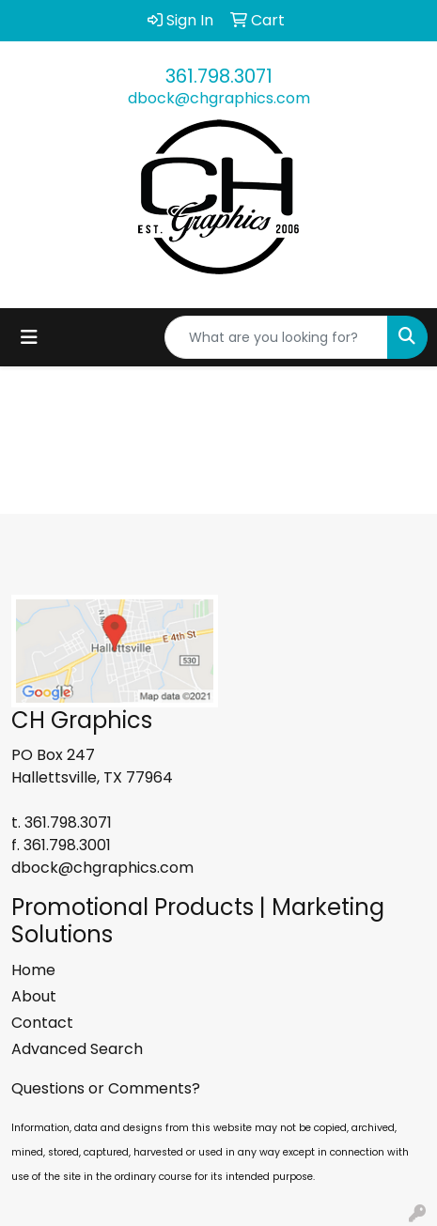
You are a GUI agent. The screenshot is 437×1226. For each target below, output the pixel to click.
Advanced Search (77, 1049)
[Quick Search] (276, 337)
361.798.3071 (219, 76)
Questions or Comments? (105, 1088)
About (33, 996)
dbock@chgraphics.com (219, 98)
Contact (42, 1022)
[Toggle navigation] (29, 337)
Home (33, 970)
